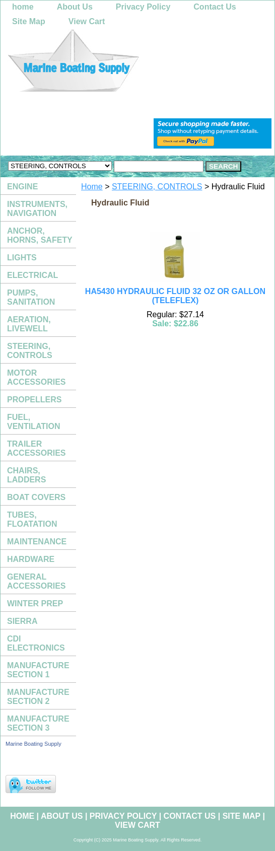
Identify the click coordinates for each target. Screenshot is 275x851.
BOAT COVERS (36, 497)
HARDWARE (30, 559)
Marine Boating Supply (33, 744)
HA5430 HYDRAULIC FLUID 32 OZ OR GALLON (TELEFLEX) (175, 296)
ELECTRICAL (32, 275)
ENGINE (22, 186)
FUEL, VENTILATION (33, 422)
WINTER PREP (35, 603)
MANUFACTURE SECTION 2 (38, 696)
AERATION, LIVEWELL (29, 324)
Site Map (28, 21)
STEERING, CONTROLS (157, 186)
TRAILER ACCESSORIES (36, 448)
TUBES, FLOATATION (32, 519)
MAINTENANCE (36, 541)
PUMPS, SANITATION (31, 297)
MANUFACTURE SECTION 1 (38, 670)
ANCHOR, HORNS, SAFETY (40, 235)
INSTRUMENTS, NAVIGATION (37, 209)
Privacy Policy (143, 7)
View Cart (86, 21)
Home (92, 186)
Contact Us (214, 7)
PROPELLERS (34, 399)
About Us (75, 7)
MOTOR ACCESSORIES (36, 377)
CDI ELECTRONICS (36, 643)
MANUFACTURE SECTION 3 (38, 723)
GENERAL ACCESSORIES (36, 581)
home (23, 7)
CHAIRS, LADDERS (26, 475)
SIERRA (22, 621)
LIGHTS (22, 257)
